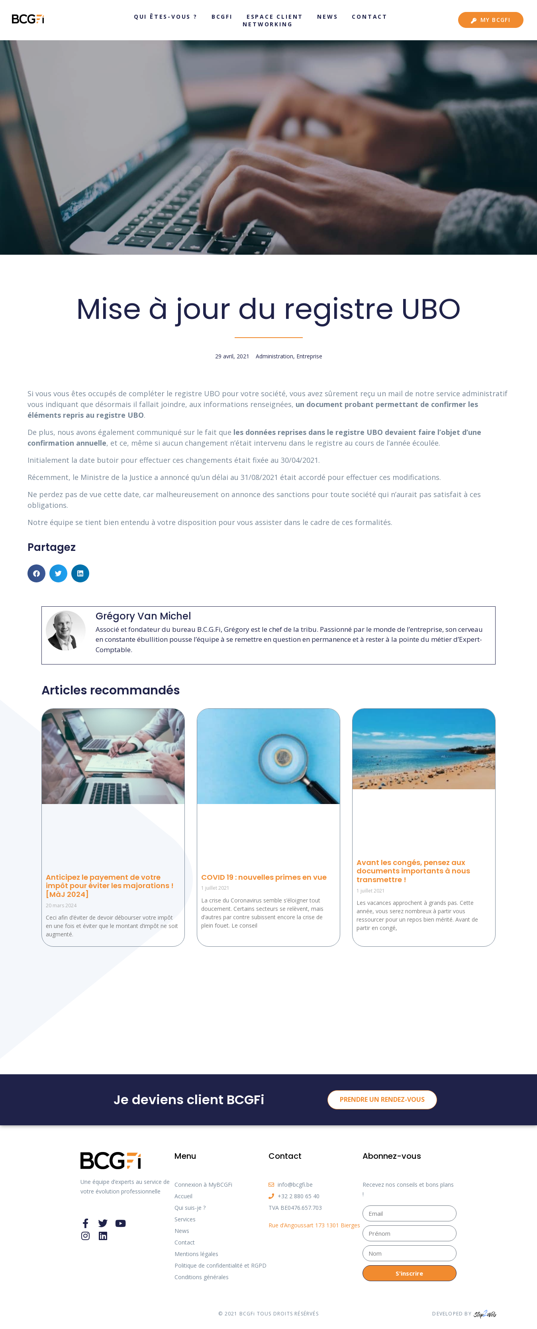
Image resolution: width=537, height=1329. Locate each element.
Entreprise (309, 356)
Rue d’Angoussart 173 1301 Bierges (314, 1225)
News (327, 16)
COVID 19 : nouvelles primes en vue (264, 877)
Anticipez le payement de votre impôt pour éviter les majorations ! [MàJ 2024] (110, 885)
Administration (274, 356)
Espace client (275, 16)
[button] (36, 573)
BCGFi (222, 16)
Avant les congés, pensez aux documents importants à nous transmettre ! (413, 871)
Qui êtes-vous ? (166, 16)
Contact (370, 16)
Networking (267, 24)
